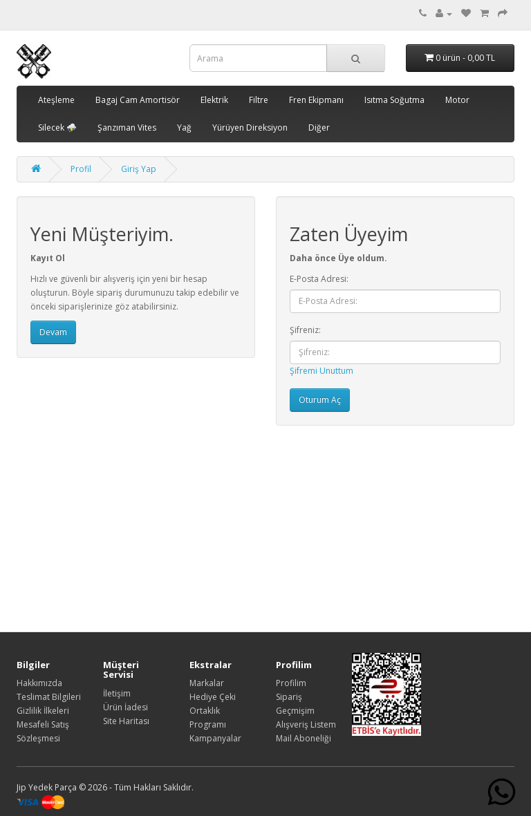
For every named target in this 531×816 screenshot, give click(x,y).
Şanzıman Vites (126, 127)
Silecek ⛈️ (57, 127)
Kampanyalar (215, 738)
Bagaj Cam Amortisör (137, 100)
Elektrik (214, 100)
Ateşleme (56, 100)
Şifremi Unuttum (321, 371)
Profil (81, 169)
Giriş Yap (138, 169)
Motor (457, 100)
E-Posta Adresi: (319, 279)
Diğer (319, 127)
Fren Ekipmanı (316, 100)
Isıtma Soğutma (394, 100)
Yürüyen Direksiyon (250, 127)
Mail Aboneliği (303, 738)
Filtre (258, 100)
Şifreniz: (305, 330)
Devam (53, 332)
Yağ (184, 127)
